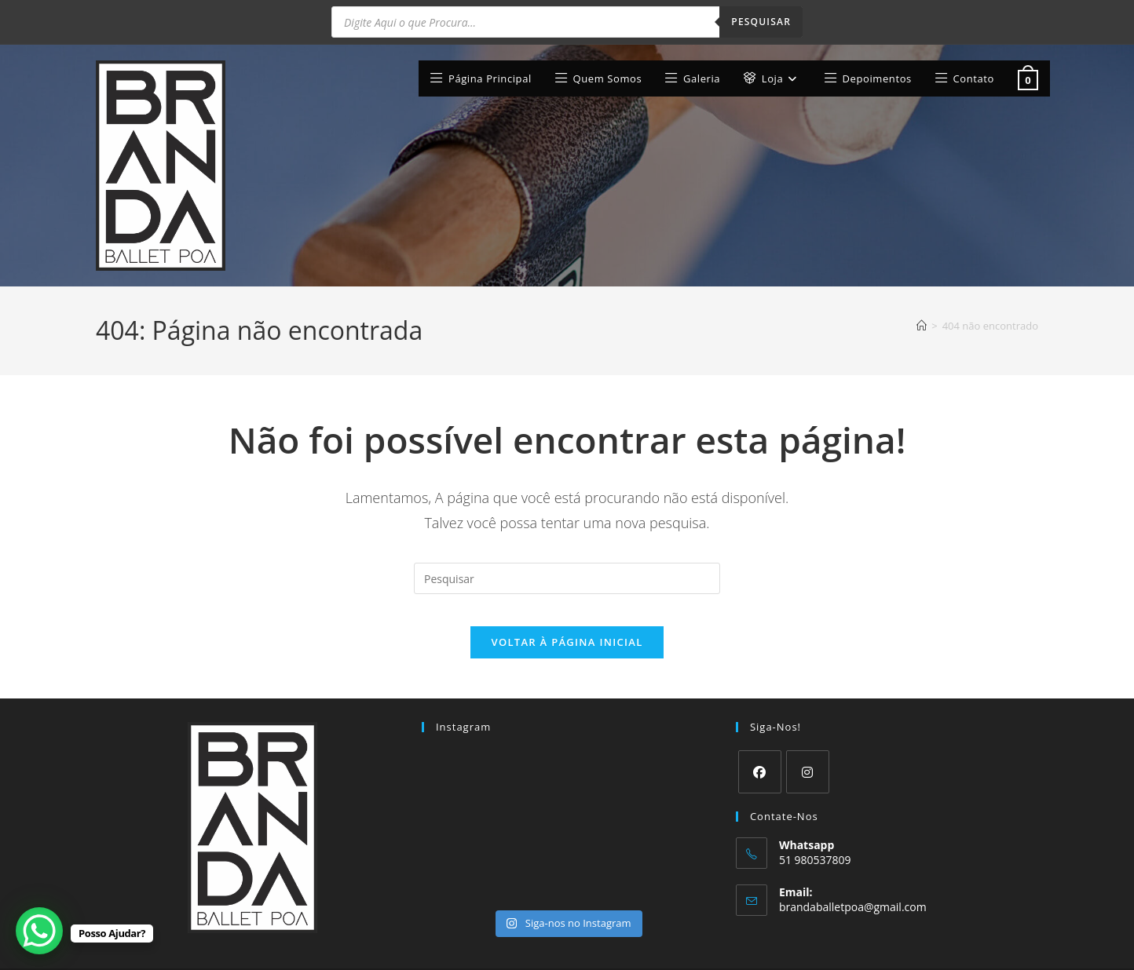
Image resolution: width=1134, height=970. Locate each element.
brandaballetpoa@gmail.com (853, 873)
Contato (1020, 951)
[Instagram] (807, 739)
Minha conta (775, 951)
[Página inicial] (921, 277)
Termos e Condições (859, 951)
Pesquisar (761, 21)
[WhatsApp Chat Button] (39, 930)
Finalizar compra (953, 951)
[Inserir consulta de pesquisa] (567, 530)
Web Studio (275, 951)
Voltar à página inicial (566, 610)
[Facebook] (759, 739)
